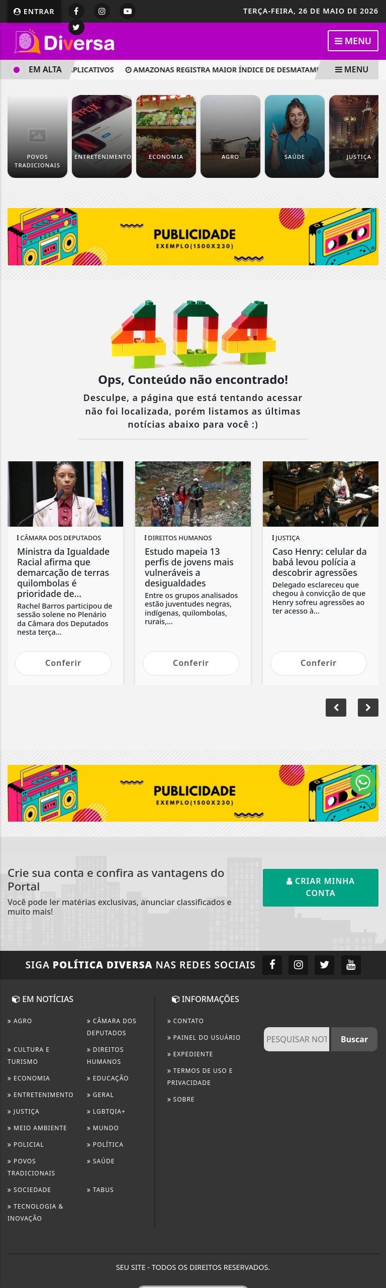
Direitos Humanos (105, 1055)
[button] (336, 708)
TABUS (100, 1189)
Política (105, 1144)
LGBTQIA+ (106, 1111)
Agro (20, 1021)
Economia (29, 1078)
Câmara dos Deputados (112, 1027)
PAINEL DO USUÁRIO (204, 1037)
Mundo (103, 1128)
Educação (108, 1078)
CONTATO (185, 1021)
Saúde (101, 1161)
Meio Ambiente (37, 1128)
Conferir (63, 662)
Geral (100, 1095)
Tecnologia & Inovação (35, 1212)
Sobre (181, 1099)
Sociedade (29, 1189)
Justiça (24, 1111)
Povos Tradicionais (31, 1167)
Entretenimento (41, 1095)
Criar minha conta (320, 887)
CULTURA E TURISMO (29, 1055)
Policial (26, 1144)
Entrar (34, 11)
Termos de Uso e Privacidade (200, 1076)
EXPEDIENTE (190, 1054)
